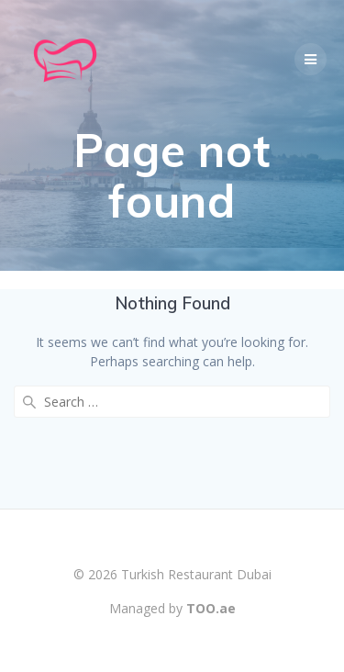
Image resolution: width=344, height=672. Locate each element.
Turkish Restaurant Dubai (196, 574)
